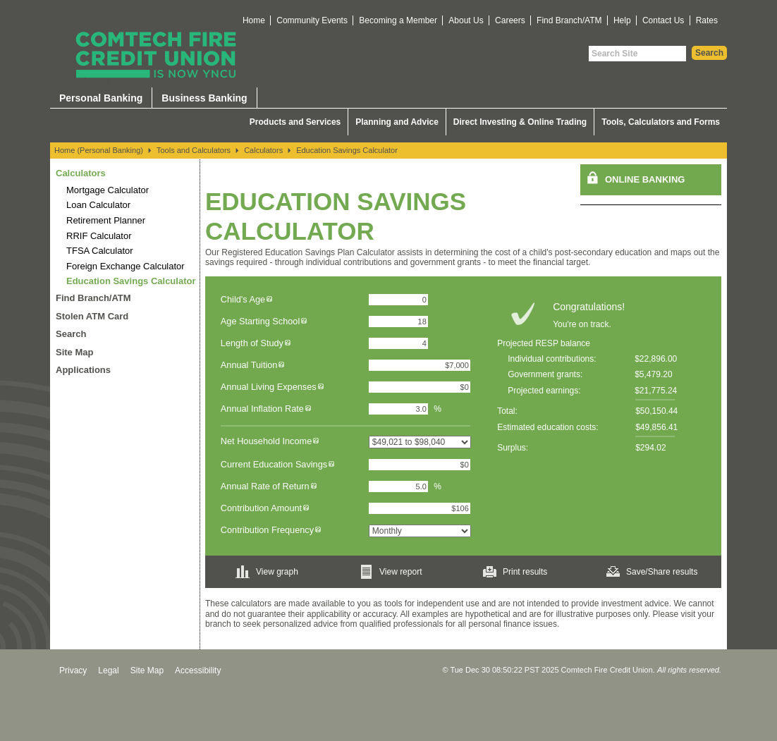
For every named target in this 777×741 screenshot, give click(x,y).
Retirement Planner (105, 220)
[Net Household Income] (420, 442)
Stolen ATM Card (92, 316)
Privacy (73, 670)
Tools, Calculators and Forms (660, 122)
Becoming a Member (398, 20)
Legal (108, 670)
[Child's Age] (398, 299)
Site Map (74, 352)
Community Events (312, 20)
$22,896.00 (656, 359)
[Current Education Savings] (419, 464)
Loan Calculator (98, 205)
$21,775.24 (656, 391)
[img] (269, 299)
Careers (510, 20)
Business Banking (204, 98)
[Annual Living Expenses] (419, 387)
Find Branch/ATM (569, 20)
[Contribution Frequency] (420, 531)
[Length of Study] (398, 343)
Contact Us (663, 20)
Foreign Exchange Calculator (125, 266)
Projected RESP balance (543, 343)
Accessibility (198, 670)
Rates (707, 20)
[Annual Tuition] (419, 365)
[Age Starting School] (398, 321)
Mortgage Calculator (107, 190)
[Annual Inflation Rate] (398, 409)
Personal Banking (100, 98)
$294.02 (650, 448)
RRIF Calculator (98, 236)
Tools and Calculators (194, 150)
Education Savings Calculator (347, 150)
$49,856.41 (656, 427)
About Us (465, 20)
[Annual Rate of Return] (398, 486)
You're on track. (582, 324)
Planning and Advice (397, 122)
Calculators (263, 150)
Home (254, 20)
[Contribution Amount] (419, 508)
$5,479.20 (653, 374)
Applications (83, 370)
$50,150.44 (656, 411)
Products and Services (295, 122)
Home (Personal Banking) (98, 150)
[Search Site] (637, 53)
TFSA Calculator (99, 250)
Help (622, 20)
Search (71, 334)
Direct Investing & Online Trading (520, 122)
